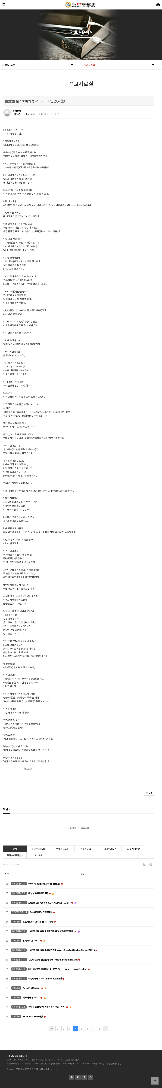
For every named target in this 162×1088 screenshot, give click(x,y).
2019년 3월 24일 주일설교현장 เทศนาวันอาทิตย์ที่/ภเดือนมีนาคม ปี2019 (61, 950)
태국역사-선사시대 (31, 997)
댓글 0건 (17, 114)
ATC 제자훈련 (133, 848)
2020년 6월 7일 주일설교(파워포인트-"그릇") (49, 902)
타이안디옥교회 (39, 848)
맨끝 (105, 1028)
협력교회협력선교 (15, 855)
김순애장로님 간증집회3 (41, 912)
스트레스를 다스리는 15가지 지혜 (38, 921)
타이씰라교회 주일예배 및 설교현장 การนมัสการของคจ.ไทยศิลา (58, 969)
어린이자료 (86, 848)
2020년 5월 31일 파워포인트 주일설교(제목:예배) (51, 931)
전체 (15, 848)
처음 (51, 1028)
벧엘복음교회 (62, 848)
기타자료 (39, 855)
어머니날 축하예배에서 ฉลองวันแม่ (44, 883)
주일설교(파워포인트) (38, 893)
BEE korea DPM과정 (33, 1016)
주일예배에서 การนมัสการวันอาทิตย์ (45, 978)
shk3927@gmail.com (50, 1063)
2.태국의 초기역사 (31, 940)
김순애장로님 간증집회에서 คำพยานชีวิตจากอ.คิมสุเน (53, 959)
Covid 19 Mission (32, 988)
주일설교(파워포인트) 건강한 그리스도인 (47, 1007)
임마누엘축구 (110, 848)
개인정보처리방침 (113, 1063)
